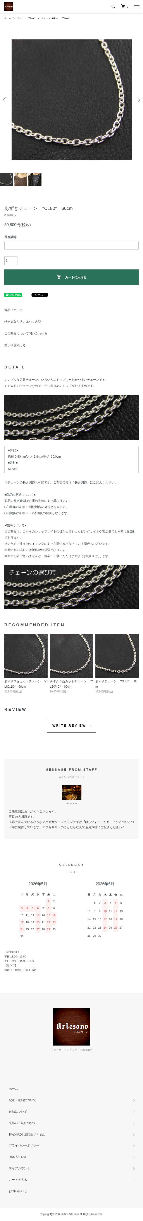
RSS (12, 1157)
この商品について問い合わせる (25, 333)
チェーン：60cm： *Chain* (55, 18)
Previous (5, 99)
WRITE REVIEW (69, 725)
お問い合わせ (18, 1191)
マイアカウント (19, 1168)
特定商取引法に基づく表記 (22, 322)
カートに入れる (71, 277)
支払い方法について (22, 1123)
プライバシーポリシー (24, 1145)
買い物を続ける (15, 345)
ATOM (21, 1157)
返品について (13, 310)
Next (138, 99)
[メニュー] (136, 6)
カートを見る (18, 1179)
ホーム (7, 18)
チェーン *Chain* (26, 18)
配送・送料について (22, 1100)
